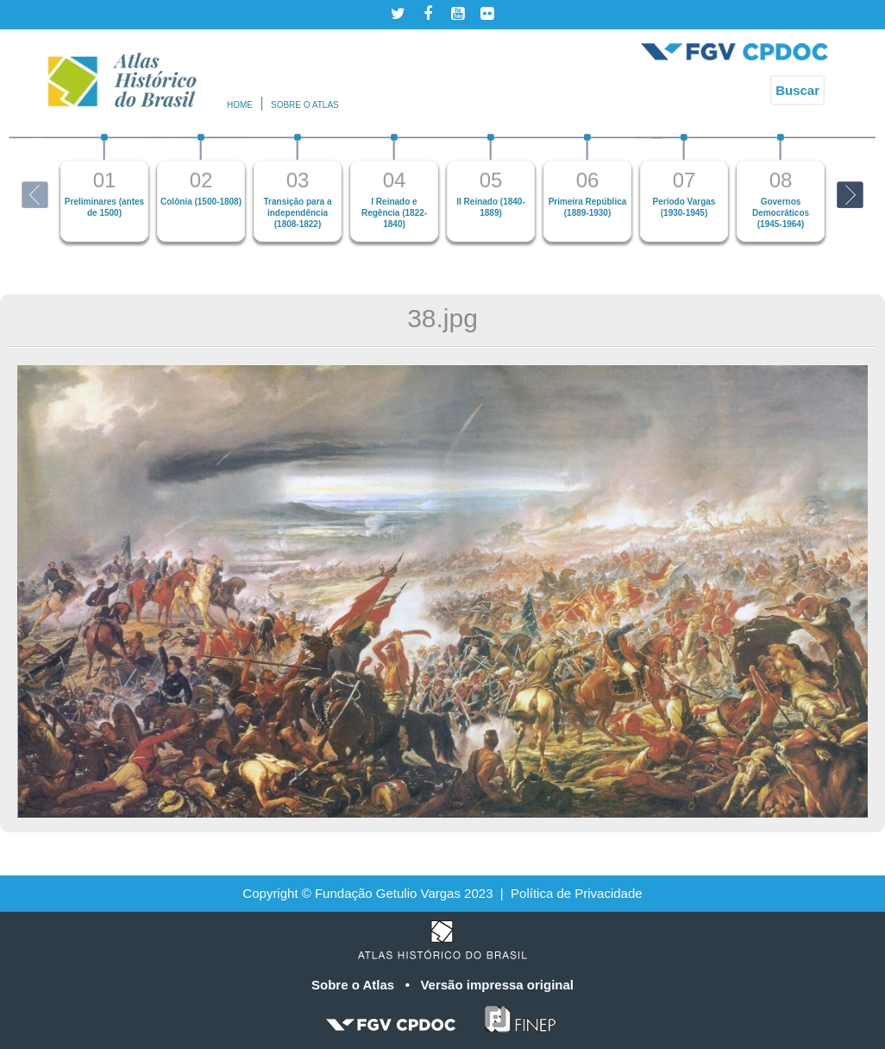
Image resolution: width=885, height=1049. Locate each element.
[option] (104, 188)
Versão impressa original (497, 984)
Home (240, 105)
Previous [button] (35, 194)
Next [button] (850, 194)
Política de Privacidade (577, 893)
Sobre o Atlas (354, 984)
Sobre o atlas (305, 105)
